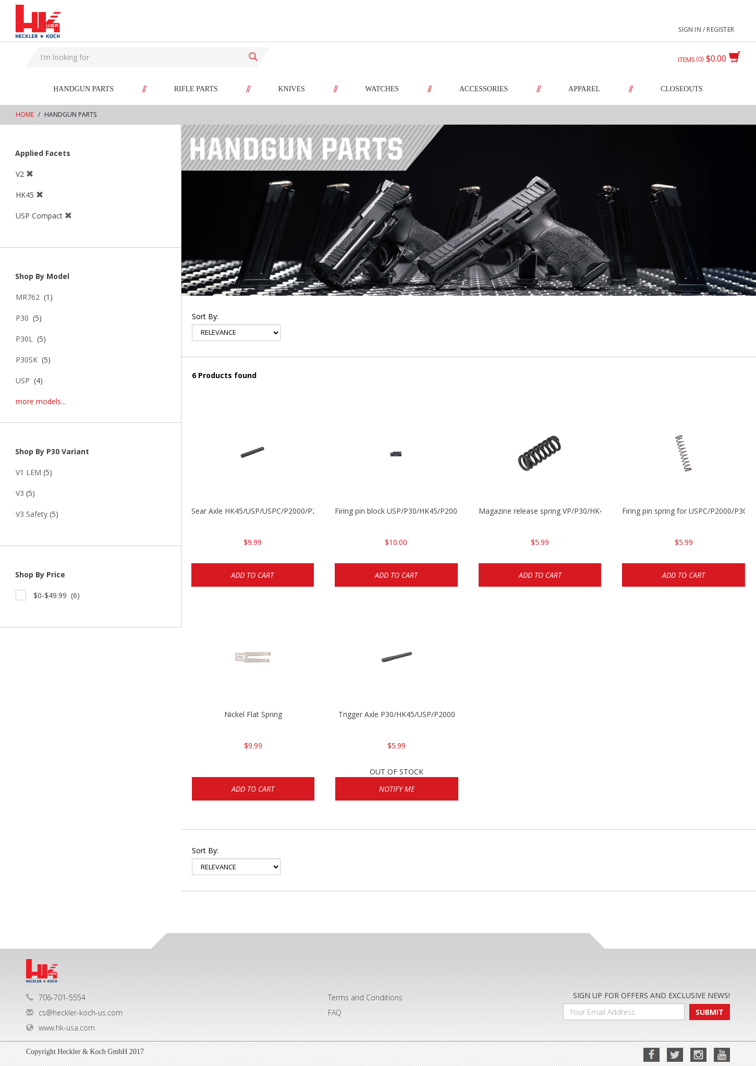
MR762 (28, 297)
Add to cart (252, 575)
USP (23, 380)
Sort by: (205, 316)
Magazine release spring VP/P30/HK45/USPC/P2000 (540, 511)
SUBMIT (710, 1012)
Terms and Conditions (365, 997)
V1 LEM (28, 472)
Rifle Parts (196, 89)
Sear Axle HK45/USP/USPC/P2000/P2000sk (252, 511)
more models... (41, 401)
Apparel (584, 89)
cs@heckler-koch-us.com (74, 1012)
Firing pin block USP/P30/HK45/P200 (396, 511)
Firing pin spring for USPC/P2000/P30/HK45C (683, 511)
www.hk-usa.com (60, 1028)
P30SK (27, 360)
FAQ (335, 1012)
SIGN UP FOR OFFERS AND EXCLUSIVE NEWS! (651, 995)
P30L (24, 339)
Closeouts (682, 89)
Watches (382, 89)
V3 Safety (31, 514)
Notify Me (396, 789)
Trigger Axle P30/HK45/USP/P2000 (396, 714)
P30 (22, 318)
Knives (291, 89)
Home (25, 114)
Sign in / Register (706, 29)
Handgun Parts (83, 89)
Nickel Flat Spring (253, 714)
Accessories (483, 89)
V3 (20, 493)
